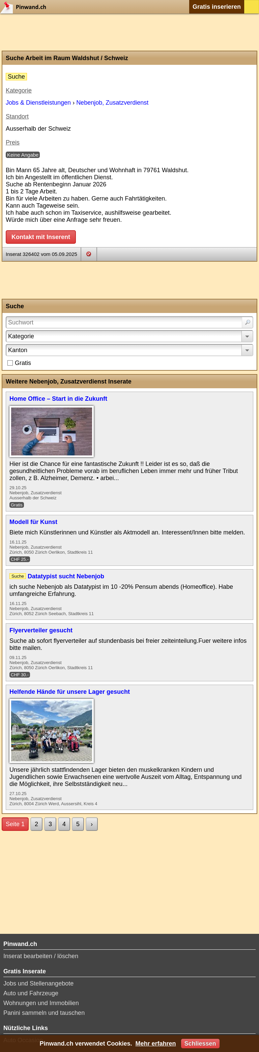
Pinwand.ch (25, 7)
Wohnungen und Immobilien (41, 1003)
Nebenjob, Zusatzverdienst (112, 102)
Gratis (23, 363)
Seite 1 (15, 824)
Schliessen (200, 1043)
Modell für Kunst (33, 522)
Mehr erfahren (155, 1043)
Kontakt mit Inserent (40, 237)
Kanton (17, 350)
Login (251, 7)
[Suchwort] (129, 322)
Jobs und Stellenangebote (38, 983)
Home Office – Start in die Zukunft (58, 398)
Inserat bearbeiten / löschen (40, 956)
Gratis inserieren (217, 6)
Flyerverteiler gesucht (41, 630)
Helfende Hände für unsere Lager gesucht (69, 691)
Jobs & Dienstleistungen (38, 102)
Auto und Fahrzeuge (30, 993)
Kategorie (21, 336)
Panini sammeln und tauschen (44, 1012)
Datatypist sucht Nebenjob (66, 576)
